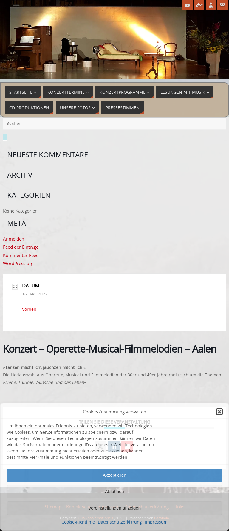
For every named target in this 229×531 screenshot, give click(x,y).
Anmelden (13, 239)
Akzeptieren (114, 475)
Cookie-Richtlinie (78, 522)
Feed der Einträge (20, 247)
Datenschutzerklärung (120, 522)
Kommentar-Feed (21, 255)
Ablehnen (114, 491)
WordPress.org (18, 263)
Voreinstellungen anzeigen (114, 507)
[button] (219, 412)
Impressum (156, 522)
